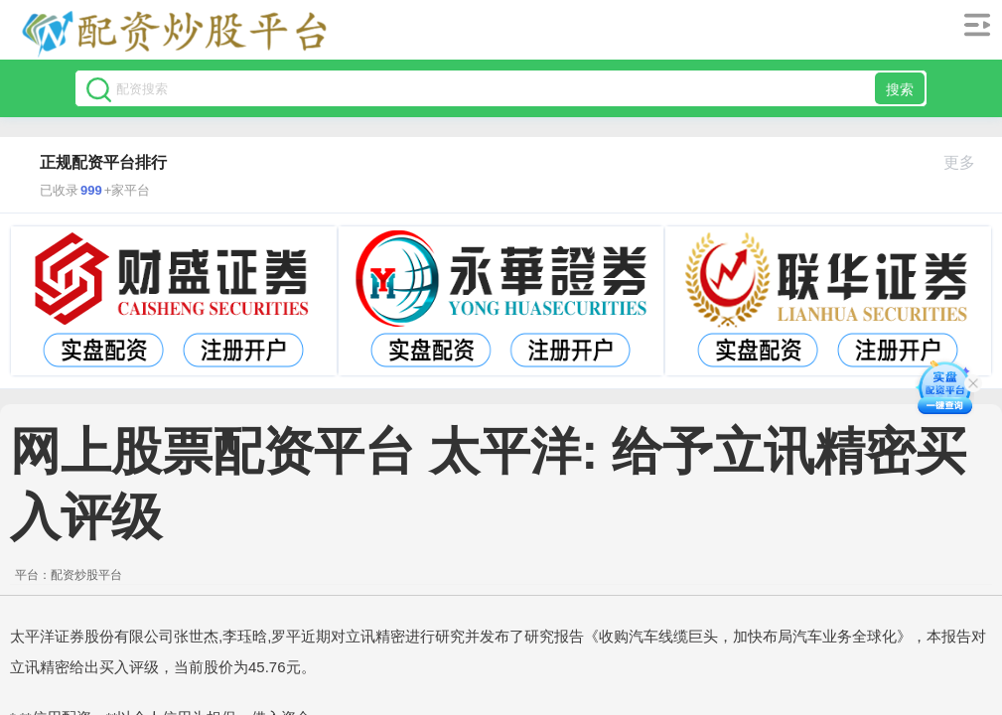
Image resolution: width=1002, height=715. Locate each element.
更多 (967, 162)
